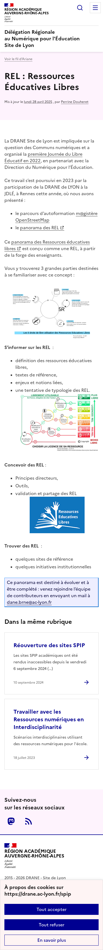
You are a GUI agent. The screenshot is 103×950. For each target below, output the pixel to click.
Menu (95, 7)
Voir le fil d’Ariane (18, 59)
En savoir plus (51, 940)
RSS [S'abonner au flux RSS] (28, 821)
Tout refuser (51, 924)
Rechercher (79, 7)
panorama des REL (39, 227)
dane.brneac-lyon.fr (29, 602)
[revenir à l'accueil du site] (51, 39)
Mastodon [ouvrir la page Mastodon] (11, 821)
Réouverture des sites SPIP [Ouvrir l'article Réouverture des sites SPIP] (49, 645)
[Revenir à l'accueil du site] (34, 855)
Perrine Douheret (74, 101)
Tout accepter (51, 909)
